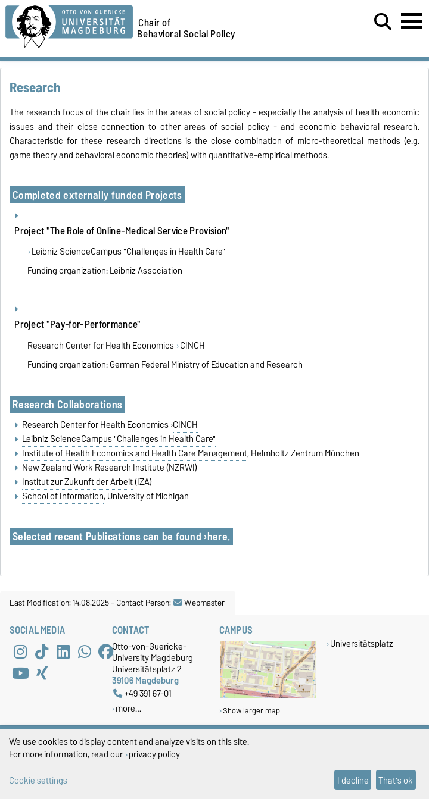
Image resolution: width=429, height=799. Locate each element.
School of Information (63, 496)
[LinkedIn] (63, 651)
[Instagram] (20, 651)
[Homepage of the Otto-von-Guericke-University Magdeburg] (69, 25)
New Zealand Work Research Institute (93, 467)
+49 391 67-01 (142, 693)
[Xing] (41, 673)
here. (219, 536)
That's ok (395, 780)
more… (128, 708)
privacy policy (154, 754)
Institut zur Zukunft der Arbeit (77, 482)
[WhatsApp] (84, 651)
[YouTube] (20, 673)
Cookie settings (38, 780)
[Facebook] (106, 651)
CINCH (192, 346)
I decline (353, 780)
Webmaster (199, 603)
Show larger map (251, 710)
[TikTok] (41, 651)
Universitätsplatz (361, 643)
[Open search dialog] (382, 22)
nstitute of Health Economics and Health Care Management (135, 453)
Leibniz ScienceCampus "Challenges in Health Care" (128, 252)
